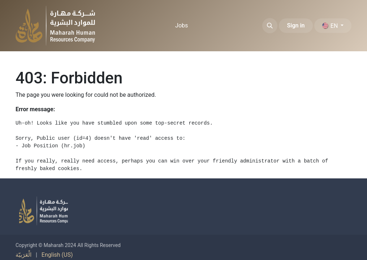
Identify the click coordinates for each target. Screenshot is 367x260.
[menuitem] (182, 25)
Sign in (296, 25)
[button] (269, 25)
